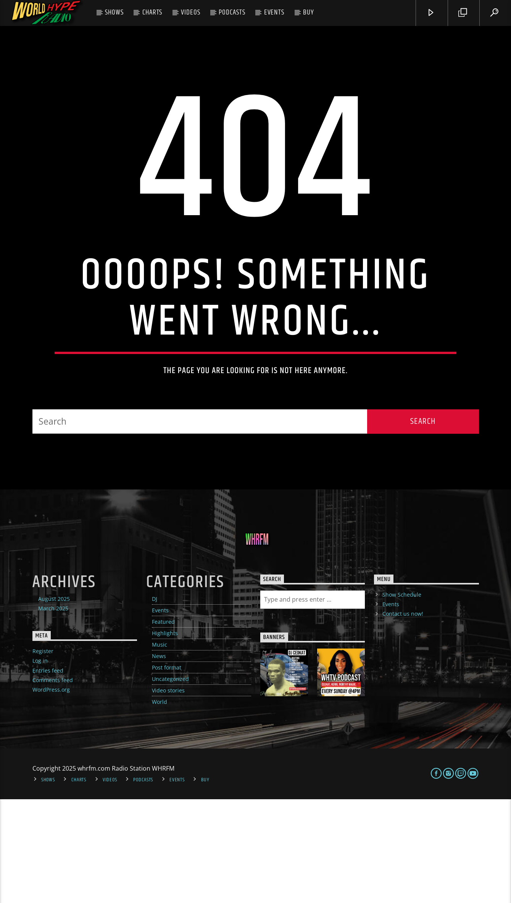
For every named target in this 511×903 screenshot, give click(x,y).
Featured (163, 725)
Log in (40, 764)
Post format (166, 771)
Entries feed (47, 774)
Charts (152, 12)
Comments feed (52, 783)
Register (42, 754)
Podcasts (232, 12)
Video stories (168, 794)
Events (274, 12)
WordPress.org (51, 793)
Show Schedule (401, 698)
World (159, 805)
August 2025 (54, 702)
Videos (190, 12)
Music (159, 748)
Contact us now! (402, 717)
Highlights (165, 736)
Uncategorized (170, 782)
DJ (154, 702)
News (159, 759)
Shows (114, 12)
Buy (308, 12)
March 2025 (53, 712)
